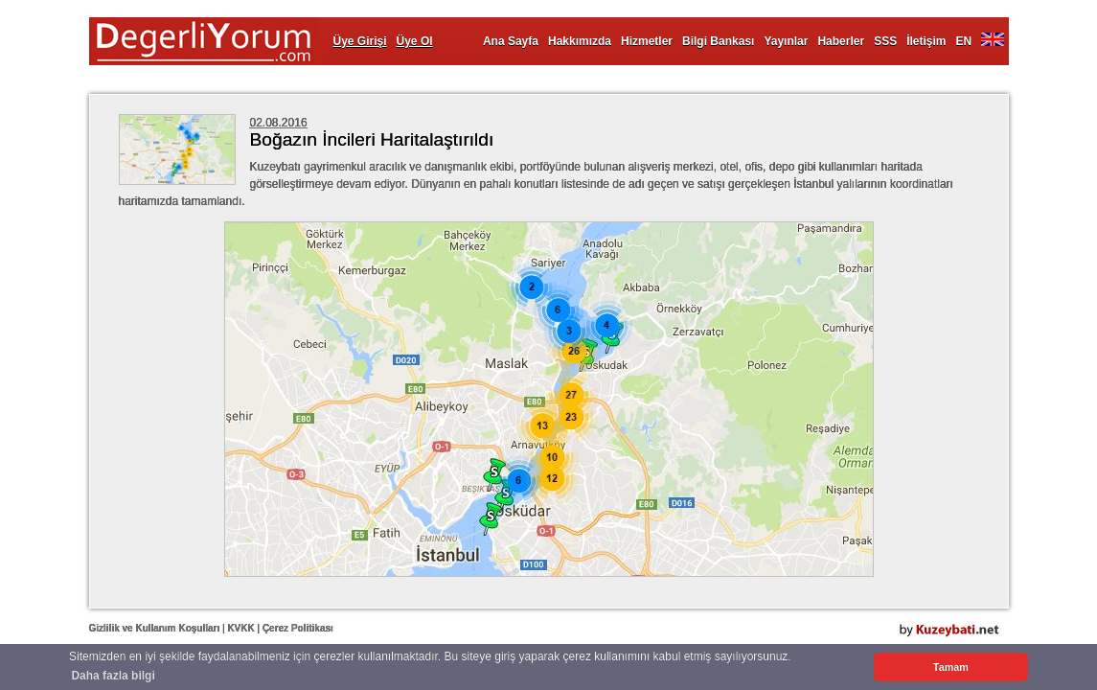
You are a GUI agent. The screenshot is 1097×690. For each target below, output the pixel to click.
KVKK (240, 628)
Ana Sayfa (510, 41)
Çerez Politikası (298, 628)
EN (964, 41)
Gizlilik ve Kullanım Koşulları (154, 628)
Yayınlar (786, 41)
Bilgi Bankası (718, 41)
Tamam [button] (951, 667)
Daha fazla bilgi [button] (112, 675)
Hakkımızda (579, 41)
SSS (885, 41)
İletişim (926, 41)
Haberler (840, 41)
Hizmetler (647, 41)
